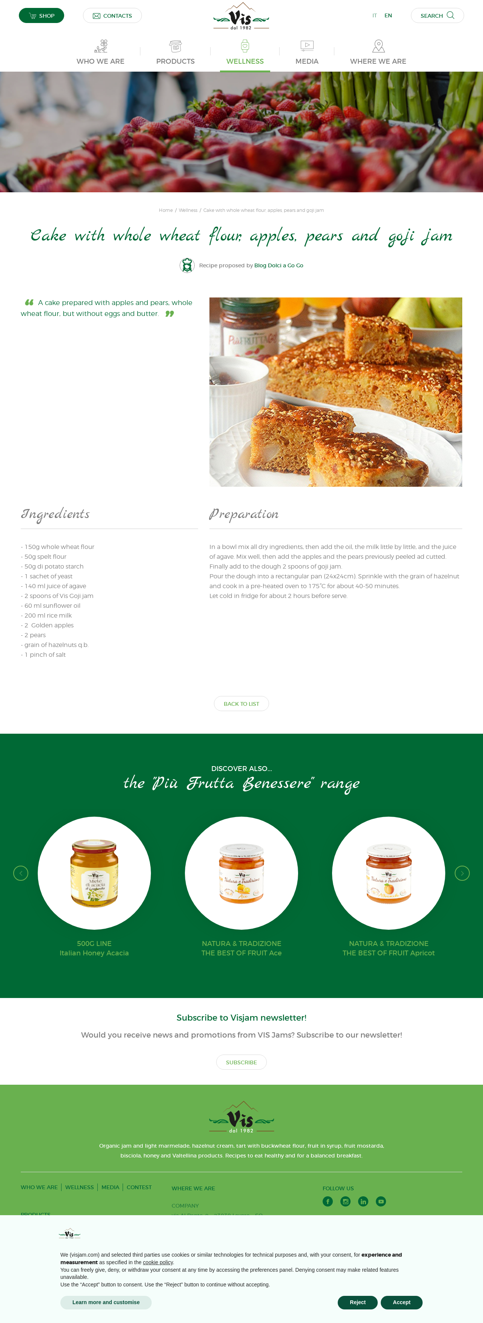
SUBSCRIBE (241, 1062)
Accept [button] (402, 1302)
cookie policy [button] (158, 1262)
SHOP (41, 15)
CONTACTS (112, 15)
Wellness (188, 210)
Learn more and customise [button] (106, 1302)
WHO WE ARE (39, 1187)
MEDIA (110, 1187)
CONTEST (139, 1187)
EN (388, 15)
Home (166, 210)
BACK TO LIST (241, 704)
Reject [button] (358, 1302)
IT (374, 15)
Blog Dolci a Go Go (278, 265)
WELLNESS (79, 1187)
